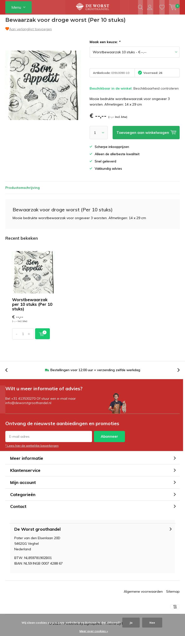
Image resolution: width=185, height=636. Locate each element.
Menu (16, 7)
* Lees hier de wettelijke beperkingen (32, 449)
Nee (152, 622)
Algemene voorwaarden (143, 595)
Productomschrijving (22, 191)
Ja (131, 622)
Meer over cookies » (93, 631)
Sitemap (173, 595)
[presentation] (9, 373)
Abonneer (109, 440)
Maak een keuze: (105, 45)
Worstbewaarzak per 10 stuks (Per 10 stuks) (32, 307)
